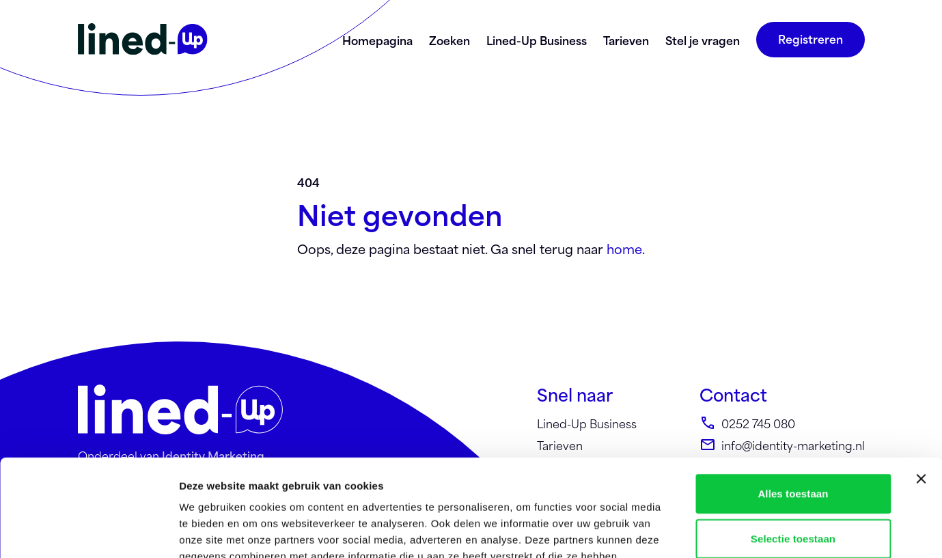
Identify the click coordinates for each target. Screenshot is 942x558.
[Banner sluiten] (921, 382)
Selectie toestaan (793, 441)
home (624, 248)
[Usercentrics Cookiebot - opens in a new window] (88, 531)
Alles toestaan (793, 396)
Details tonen (738, 531)
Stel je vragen (702, 39)
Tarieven (626, 39)
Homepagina (377, 39)
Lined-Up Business (536, 39)
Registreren (810, 38)
